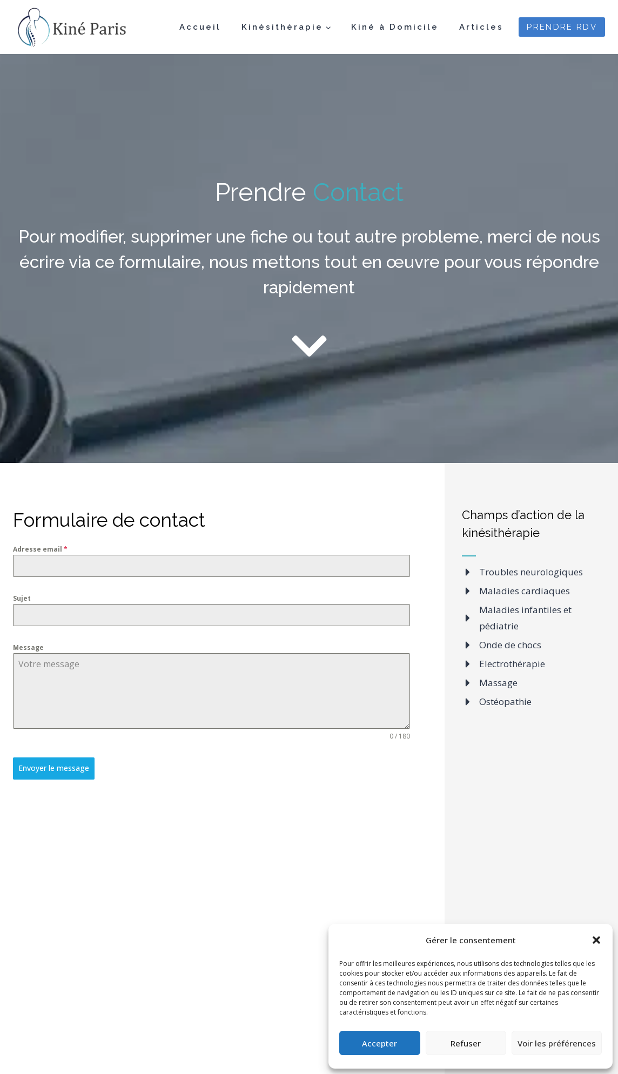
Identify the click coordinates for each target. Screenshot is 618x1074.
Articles (481, 27)
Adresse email (40, 549)
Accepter (379, 1043)
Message (28, 647)
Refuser (466, 1043)
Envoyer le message (53, 768)
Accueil (200, 27)
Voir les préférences (557, 1043)
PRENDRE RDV (562, 27)
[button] (596, 940)
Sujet (22, 598)
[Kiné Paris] (69, 27)
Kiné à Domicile (395, 27)
